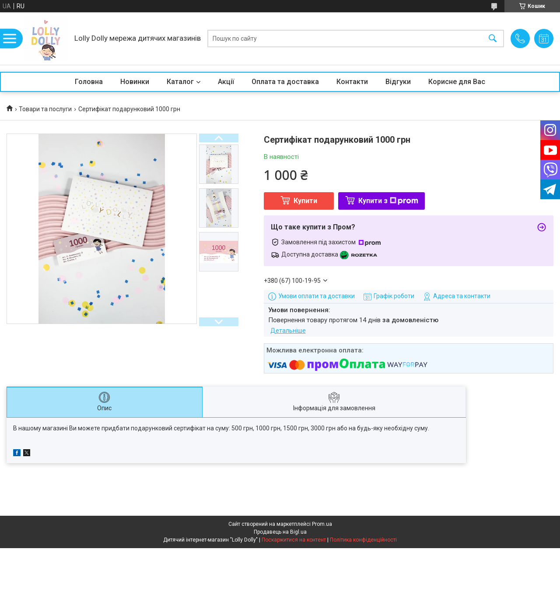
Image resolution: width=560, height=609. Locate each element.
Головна (89, 81)
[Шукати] (492, 39)
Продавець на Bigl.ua (280, 532)
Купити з (388, 201)
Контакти (352, 81)
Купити (305, 201)
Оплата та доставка (285, 81)
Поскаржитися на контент (294, 540)
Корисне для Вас (456, 81)
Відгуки (398, 81)
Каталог (180, 81)
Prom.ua (322, 524)
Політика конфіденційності (363, 540)
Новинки (134, 81)
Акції (226, 81)
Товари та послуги (45, 109)
